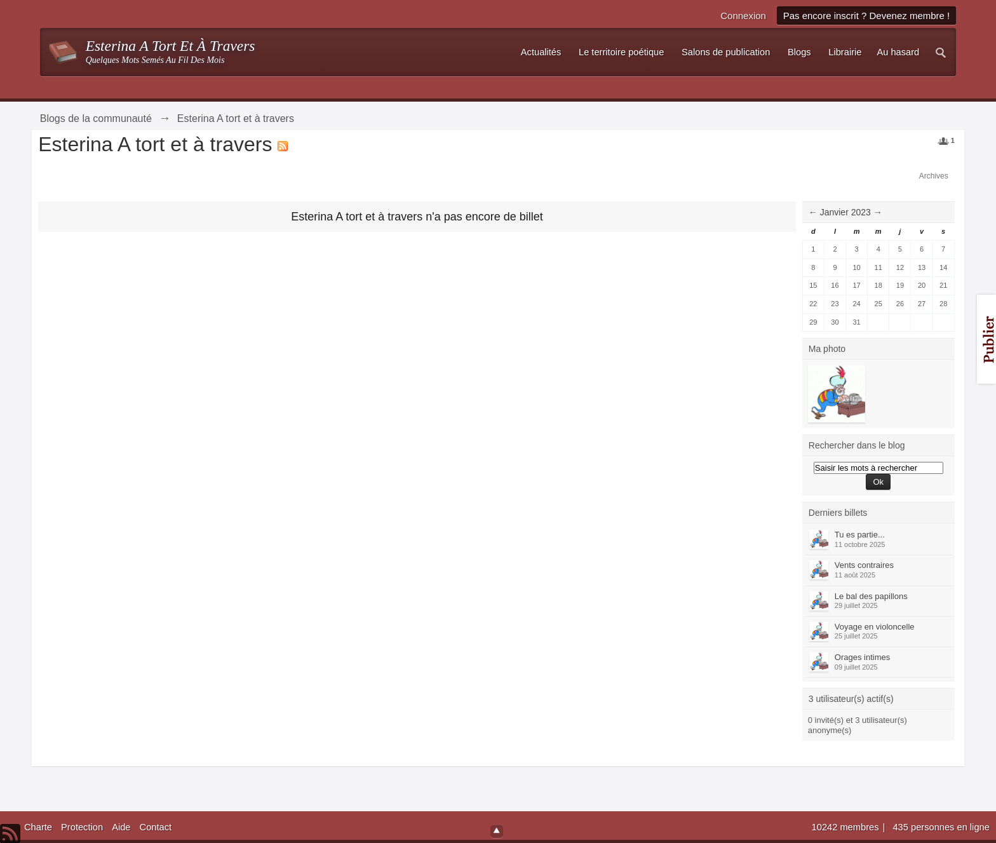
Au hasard (898, 52)
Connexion (743, 15)
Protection (82, 827)
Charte (38, 827)
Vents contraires (864, 565)
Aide (121, 827)
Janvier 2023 (845, 212)
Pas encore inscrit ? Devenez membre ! (866, 15)
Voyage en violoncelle (875, 626)
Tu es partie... (860, 534)
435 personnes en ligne (940, 827)
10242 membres (847, 827)
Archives (933, 176)
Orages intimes (862, 657)
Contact (156, 827)
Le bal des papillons (871, 596)
